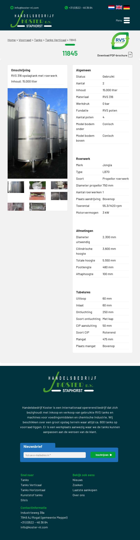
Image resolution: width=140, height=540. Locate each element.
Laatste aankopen (85, 490)
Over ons (79, 495)
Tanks (38, 40)
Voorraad (25, 40)
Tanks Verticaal (55, 40)
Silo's (24, 500)
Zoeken (78, 485)
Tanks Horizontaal (33, 490)
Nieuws (78, 480)
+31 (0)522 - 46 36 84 (81, 7)
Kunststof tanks (32, 495)
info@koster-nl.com (27, 7)
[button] (123, 20)
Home (12, 40)
